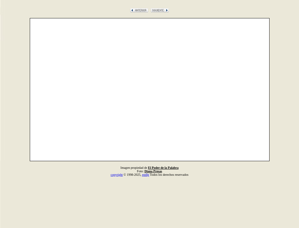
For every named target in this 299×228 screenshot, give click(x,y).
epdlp (145, 174)
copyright (117, 174)
